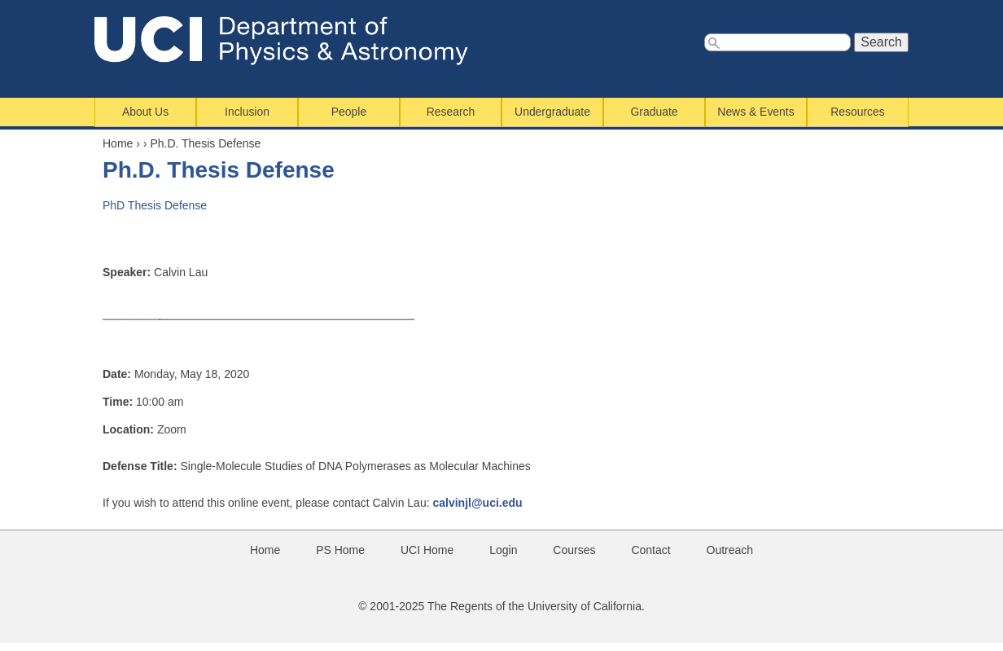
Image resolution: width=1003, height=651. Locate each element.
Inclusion (247, 111)
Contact (650, 549)
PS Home (340, 549)
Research (451, 111)
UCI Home (427, 549)
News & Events (755, 111)
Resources (857, 111)
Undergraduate (552, 111)
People (348, 111)
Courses (574, 549)
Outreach (730, 549)
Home (118, 143)
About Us (145, 111)
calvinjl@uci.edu (477, 502)
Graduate (654, 111)
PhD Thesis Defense (155, 205)
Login (503, 549)
